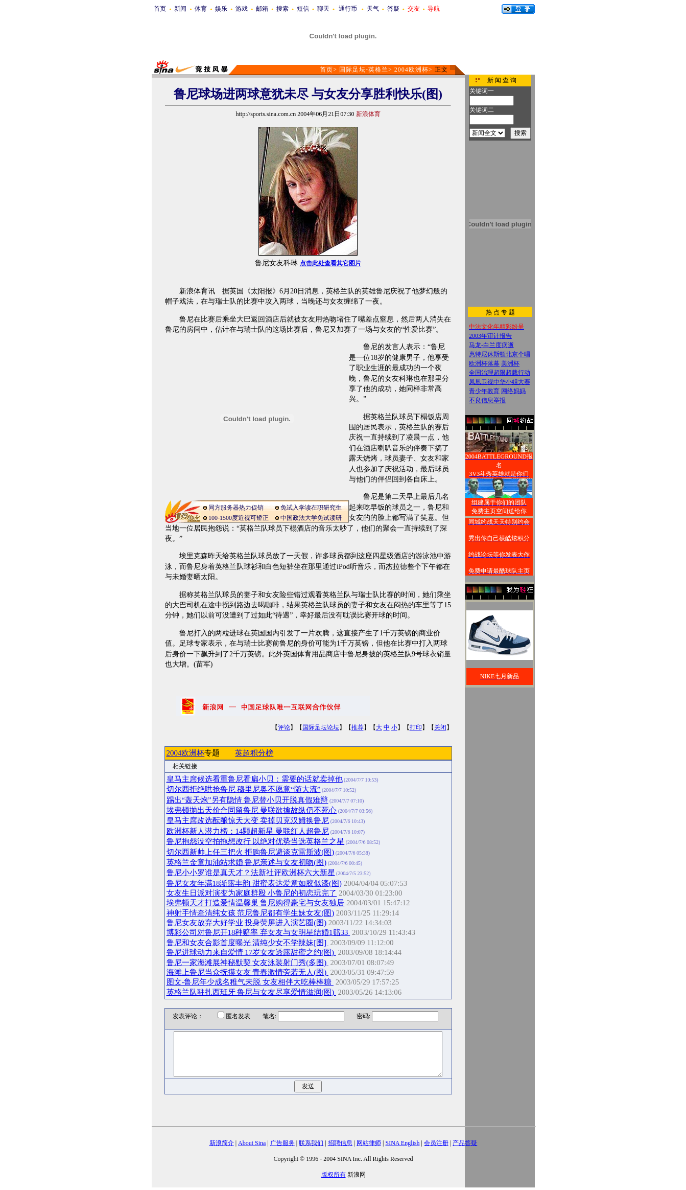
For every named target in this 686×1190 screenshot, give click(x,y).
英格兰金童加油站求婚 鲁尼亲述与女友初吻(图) (247, 862)
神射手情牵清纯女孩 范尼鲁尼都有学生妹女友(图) (251, 913)
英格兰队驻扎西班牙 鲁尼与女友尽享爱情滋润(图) (251, 992)
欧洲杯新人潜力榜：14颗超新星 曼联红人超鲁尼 (248, 831)
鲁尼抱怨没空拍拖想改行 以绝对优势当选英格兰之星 (256, 841)
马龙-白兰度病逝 (491, 345)
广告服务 (282, 1143)
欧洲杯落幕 (484, 363)
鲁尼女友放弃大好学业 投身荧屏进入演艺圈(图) (247, 923)
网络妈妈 (513, 391)
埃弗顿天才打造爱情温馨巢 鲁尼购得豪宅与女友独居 (256, 903)
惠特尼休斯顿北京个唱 (499, 354)
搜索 (282, 8)
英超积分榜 (254, 753)
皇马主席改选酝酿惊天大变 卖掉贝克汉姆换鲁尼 (248, 820)
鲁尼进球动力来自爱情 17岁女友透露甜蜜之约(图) (251, 952)
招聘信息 (340, 1143)
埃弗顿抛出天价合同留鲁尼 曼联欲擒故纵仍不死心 (252, 810)
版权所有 (333, 1174)
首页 (160, 8)
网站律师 (369, 1143)
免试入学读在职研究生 (311, 507)
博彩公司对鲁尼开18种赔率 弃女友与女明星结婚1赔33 (258, 932)
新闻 (180, 8)
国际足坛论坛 (320, 727)
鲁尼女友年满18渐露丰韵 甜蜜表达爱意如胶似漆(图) (254, 883)
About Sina (252, 1143)
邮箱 (262, 8)
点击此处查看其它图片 (330, 263)
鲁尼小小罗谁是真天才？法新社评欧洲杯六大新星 (251, 872)
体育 (201, 8)
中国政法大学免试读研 (311, 517)
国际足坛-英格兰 (363, 69)
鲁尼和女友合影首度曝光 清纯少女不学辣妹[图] (247, 943)
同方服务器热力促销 (236, 507)
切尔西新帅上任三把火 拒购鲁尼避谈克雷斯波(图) (251, 852)
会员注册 (436, 1143)
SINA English (402, 1143)
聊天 (323, 8)
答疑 (393, 8)
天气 (373, 8)
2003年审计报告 (490, 335)
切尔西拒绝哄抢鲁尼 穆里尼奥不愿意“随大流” (244, 789)
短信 (303, 8)
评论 (284, 727)
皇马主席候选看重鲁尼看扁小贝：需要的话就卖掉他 (255, 779)
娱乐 (221, 8)
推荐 (357, 727)
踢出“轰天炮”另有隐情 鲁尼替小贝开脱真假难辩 (247, 800)
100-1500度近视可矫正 (238, 517)
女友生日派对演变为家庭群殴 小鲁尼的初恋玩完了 (252, 893)
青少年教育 (484, 391)
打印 (416, 727)
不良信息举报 (487, 400)
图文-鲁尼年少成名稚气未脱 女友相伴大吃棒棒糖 (250, 982)
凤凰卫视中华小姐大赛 (499, 381)
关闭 (440, 727)
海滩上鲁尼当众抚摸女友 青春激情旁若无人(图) (247, 972)
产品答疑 (465, 1143)
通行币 (348, 8)
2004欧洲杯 (411, 69)
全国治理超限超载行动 (499, 372)
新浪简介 (221, 1143)
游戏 (241, 8)
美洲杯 (510, 363)
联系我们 (311, 1143)
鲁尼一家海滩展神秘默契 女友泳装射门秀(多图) (247, 962)
